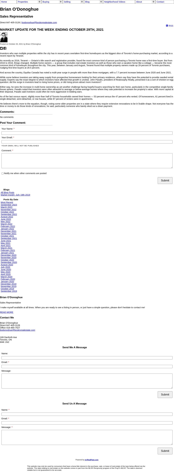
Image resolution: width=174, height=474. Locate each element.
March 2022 (6, 224)
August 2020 (7, 265)
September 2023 (9, 205)
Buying (45, 2)
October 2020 (7, 260)
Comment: (6, 150)
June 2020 (6, 269)
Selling (67, 2)
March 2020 (6, 277)
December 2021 (8, 231)
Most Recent (7, 202)
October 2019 (7, 289)
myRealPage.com (91, 460)
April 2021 (6, 245)
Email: (4, 362)
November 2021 (8, 233)
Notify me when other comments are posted (24, 173)
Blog (87, 2)
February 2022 (8, 226)
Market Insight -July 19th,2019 (15, 195)
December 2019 (8, 284)
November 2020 (8, 257)
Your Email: (7, 137)
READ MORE (6, 312)
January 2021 (7, 253)
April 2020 (6, 274)
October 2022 (7, 212)
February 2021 (8, 250)
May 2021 (5, 243)
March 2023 (6, 207)
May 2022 (5, 221)
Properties (23, 2)
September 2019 (9, 291)
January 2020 (7, 281)
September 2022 (9, 214)
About (139, 2)
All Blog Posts (7, 192)
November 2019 (8, 286)
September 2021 (9, 238)
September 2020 (9, 262)
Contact (160, 2)
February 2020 (8, 279)
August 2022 (7, 217)
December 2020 (8, 255)
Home (4, 2)
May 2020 (5, 272)
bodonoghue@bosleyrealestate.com (39, 22)
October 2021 (7, 236)
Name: (4, 353)
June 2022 (6, 219)
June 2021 (6, 241)
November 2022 (8, 209)
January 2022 (7, 229)
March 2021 (6, 248)
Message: (6, 371)
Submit (165, 180)
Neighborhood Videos (114, 2)
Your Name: (7, 129)
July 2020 (5, 267)
